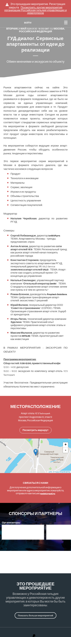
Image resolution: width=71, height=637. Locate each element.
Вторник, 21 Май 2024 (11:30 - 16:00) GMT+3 (29, 28)
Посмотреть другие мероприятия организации (35, 10)
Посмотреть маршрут (35, 430)
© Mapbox (56, 472)
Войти (27, 23)
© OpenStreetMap (65, 472)
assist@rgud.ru (47, 493)
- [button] (65, 450)
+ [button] (65, 445)
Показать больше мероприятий (35, 615)
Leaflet (50, 472)
